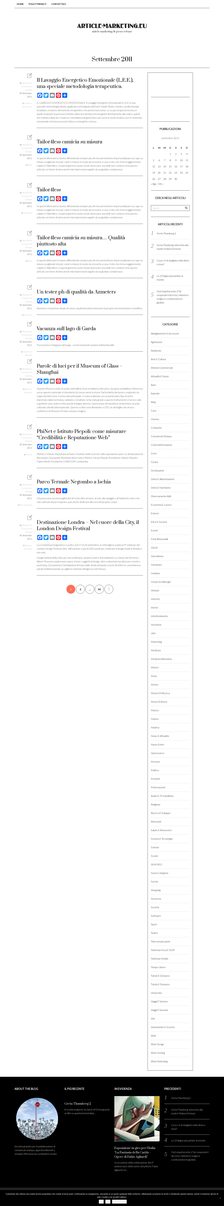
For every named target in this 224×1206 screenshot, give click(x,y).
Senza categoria (159, 872)
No (108, 1201)
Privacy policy (119, 1201)
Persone (155, 761)
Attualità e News (160, 376)
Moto (154, 675)
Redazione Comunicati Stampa (26, 86)
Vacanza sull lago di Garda (66, 329)
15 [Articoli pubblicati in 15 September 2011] (170, 166)
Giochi (154, 547)
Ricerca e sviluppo (160, 812)
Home (20, 4)
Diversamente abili (161, 496)
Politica (155, 770)
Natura (155, 718)
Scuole (154, 855)
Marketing (156, 641)
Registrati (182, 46)
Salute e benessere (161, 830)
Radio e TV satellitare (162, 795)
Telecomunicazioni (160, 941)
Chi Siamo (99, 46)
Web (153, 1035)
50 (99, 589)
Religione (155, 804)
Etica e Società (159, 521)
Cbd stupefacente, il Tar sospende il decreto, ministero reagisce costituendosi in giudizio (189, 1156)
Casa (153, 410)
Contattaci (58, 4)
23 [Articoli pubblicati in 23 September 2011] (175, 172)
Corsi (153, 453)
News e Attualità (160, 735)
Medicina (156, 650)
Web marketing (159, 1061)
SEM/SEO (156, 864)
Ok (101, 1201)
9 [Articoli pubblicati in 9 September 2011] (176, 160)
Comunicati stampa (161, 436)
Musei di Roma (159, 701)
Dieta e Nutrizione (161, 487)
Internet (155, 598)
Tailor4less (49, 190)
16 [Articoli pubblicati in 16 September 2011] (175, 166)
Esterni (155, 513)
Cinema (155, 419)
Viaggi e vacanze (159, 1009)
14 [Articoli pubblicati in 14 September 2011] (164, 166)
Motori (154, 684)
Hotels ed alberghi (161, 581)
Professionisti (158, 787)
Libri (153, 633)
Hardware (156, 564)
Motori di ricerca (160, 693)
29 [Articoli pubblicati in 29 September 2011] (170, 178)
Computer (156, 427)
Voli (153, 1018)
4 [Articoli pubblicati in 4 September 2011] (187, 153)
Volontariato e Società (163, 1027)
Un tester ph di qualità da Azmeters (76, 292)
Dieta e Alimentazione (162, 479)
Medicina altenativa (161, 658)
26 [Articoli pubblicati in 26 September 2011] (153, 178)
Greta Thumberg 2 (166, 233)
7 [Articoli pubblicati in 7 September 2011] (164, 160)
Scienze (155, 847)
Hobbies (155, 573)
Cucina (154, 461)
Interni (154, 607)
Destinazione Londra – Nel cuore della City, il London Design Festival (88, 525)
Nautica (155, 727)
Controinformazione (161, 444)
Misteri (155, 667)
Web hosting (158, 1052)
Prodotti (28, 315)
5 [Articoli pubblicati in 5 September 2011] (153, 160)
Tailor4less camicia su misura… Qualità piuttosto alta (81, 241)
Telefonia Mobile (159, 958)
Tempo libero (158, 967)
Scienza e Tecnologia (162, 838)
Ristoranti (156, 821)
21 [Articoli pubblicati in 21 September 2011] (164, 172)
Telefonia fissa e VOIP (163, 949)
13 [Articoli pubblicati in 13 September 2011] (159, 166)
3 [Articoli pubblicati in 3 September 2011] (181, 153)
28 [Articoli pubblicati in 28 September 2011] (164, 178)
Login (159, 46)
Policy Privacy (37, 4)
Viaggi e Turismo (159, 1001)
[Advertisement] (166, 84)
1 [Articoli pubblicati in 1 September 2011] (170, 153)
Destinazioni (26, 505)
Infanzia (155, 590)
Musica (155, 710)
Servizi (154, 881)
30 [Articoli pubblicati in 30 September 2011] (175, 178)
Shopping (28, 212)
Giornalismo (157, 556)
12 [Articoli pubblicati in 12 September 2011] (153, 166)
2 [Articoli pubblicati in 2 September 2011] (176, 153)
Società (155, 907)
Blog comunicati (66, 46)
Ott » (160, 183)
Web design (157, 1044)
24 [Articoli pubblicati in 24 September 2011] (181, 172)
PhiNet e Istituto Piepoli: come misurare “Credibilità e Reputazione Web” (81, 434)
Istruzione (156, 624)
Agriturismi (156, 342)
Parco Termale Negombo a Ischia (74, 482)
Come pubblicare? (131, 46)
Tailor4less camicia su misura (69, 142)
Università (156, 992)
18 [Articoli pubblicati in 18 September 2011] (186, 166)
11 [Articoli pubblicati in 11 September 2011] (186, 160)
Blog (30, 164)
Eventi (29, 454)
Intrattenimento (159, 616)
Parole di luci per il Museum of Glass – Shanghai (80, 369)
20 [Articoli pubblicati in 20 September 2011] (159, 172)
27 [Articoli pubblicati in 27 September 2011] (159, 178)
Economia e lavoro (161, 504)
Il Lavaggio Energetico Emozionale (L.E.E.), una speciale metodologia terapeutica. (85, 83)
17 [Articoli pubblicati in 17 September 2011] (181, 166)
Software (156, 915)
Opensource (157, 753)
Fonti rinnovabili (159, 538)
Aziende (155, 393)
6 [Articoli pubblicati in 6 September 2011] (159, 160)
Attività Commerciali (162, 367)
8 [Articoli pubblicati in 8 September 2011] (170, 160)
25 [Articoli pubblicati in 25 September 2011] (186, 172)
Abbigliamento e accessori (165, 333)
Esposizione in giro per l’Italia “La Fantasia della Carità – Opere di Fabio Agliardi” (134, 1152)
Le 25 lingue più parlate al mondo (188, 1140)
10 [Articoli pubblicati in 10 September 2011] (181, 160)
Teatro (154, 932)
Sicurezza (156, 898)
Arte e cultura (158, 359)
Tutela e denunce (160, 975)
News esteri (157, 744)
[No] (220, 1198)
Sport (154, 924)
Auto (153, 384)
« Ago (153, 183)
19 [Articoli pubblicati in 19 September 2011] (153, 172)
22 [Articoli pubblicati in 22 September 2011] (170, 172)
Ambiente (156, 350)
